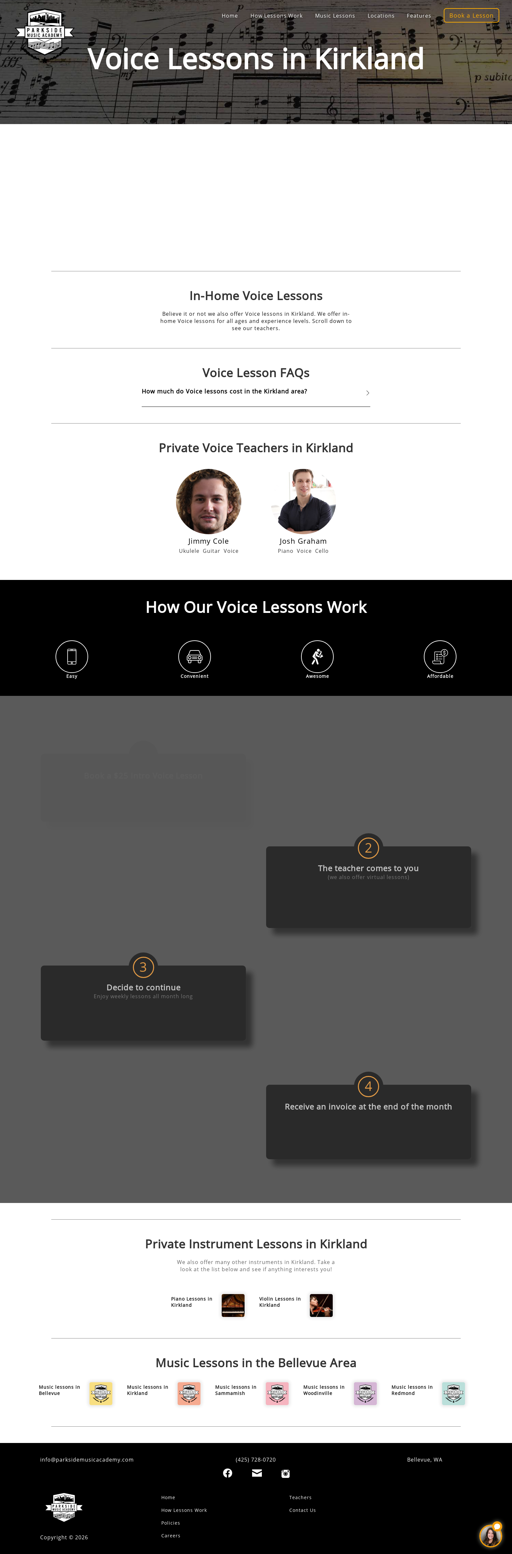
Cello (322, 550)
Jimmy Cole (208, 541)
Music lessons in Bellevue (59, 1390)
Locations (381, 15)
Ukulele (189, 550)
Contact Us (302, 1510)
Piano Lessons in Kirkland (192, 1302)
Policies (170, 1523)
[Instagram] (285, 1474)
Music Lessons (335, 15)
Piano (286, 550)
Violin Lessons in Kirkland (280, 1302)
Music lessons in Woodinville (324, 1390)
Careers (171, 1535)
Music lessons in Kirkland (147, 1390)
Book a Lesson (471, 15)
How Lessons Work (276, 15)
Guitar (211, 550)
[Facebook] (227, 1473)
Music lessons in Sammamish (236, 1390)
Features (419, 15)
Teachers (300, 1497)
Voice (231, 550)
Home (230, 15)
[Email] (257, 1473)
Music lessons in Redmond (412, 1390)
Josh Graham (303, 541)
